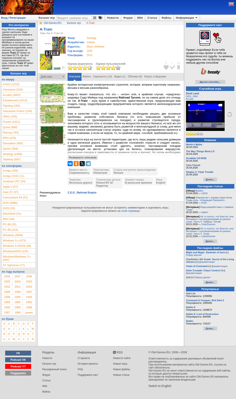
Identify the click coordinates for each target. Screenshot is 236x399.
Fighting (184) (11, 105)
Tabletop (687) (12, 159)
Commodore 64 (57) (15, 197)
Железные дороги (80, 182)
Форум (128, 17)
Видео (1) (120, 76)
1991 (29, 302)
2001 (17, 286)
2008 (7, 276)
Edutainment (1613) (15, 100)
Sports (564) (10, 148)
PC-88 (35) (10, 224)
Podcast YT (18, 366)
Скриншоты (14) (102, 76)
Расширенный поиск (54, 369)
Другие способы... (210, 82)
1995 (17, 297)
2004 (17, 281)
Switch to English (159, 386)
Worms (11, 29)
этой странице (130, 210)
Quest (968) (10, 127)
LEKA (204, 193)
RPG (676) (9, 138)
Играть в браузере (155, 76)
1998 (17, 291)
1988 (29, 307)
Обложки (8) (135, 76)
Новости (113, 17)
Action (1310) (11, 84)
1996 (7, 297)
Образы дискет (202, 277)
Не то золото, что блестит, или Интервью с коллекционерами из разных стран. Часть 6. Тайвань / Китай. (209, 219)
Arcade (190, 99)
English (160, 182)
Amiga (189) (10, 170)
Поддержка (18, 373)
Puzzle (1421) (11, 121)
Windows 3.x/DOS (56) (17, 245)
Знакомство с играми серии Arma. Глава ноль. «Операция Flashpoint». (209, 198)
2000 (29, 286)
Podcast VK (18, 359)
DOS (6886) (10, 202)
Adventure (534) (13, 89)
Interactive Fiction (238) (17, 111)
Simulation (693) (13, 143)
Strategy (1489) (12, 154)
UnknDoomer (208, 224)
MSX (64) (9, 219)
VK (18, 353)
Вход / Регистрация (13, 17)
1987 (7, 312)
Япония (118, 172)
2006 (29, 276)
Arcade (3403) (11, 95)
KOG (204, 202)
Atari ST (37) (10, 192)
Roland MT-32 (104, 182)
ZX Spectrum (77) (14, 265)
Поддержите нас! (88, 374)
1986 (17, 312)
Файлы (166, 17)
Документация (207, 262)
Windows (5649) (13, 235)
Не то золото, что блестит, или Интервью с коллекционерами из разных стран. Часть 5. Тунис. (209, 231)
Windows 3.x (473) (14, 240)
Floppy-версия (193, 255)
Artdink (91, 42)
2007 (17, 276)
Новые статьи (121, 374)
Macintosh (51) (12, 213)
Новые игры (120, 363)
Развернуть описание (83, 157)
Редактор (102, 185)
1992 (89, 50)
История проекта (88, 363)
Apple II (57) (10, 186)
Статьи (152, 17)
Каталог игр (47, 17)
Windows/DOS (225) (15, 251)
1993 (7, 302)
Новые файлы (121, 369)
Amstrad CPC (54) (14, 181)
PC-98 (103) (10, 229)
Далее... (210, 179)
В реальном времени (138, 182)
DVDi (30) (9, 208)
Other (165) (10, 116)
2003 (29, 281)
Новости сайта (121, 358)
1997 (29, 291)
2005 (7, 281)
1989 (17, 307)
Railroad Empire (87, 192)
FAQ (80, 369)
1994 (29, 297)
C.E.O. (71, 192)
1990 (7, 307)
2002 (7, 286)
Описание (74, 76)
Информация (187, 18)
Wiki (140, 17)
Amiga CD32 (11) (13, 176)
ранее (29, 312)
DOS (188, 96)
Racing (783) (11, 132)
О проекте (84, 358)
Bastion (199, 190)
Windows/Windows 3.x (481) (17, 258)
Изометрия (100, 172)
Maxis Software (95, 46)
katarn (204, 212)
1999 (7, 291)
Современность (79, 172)
